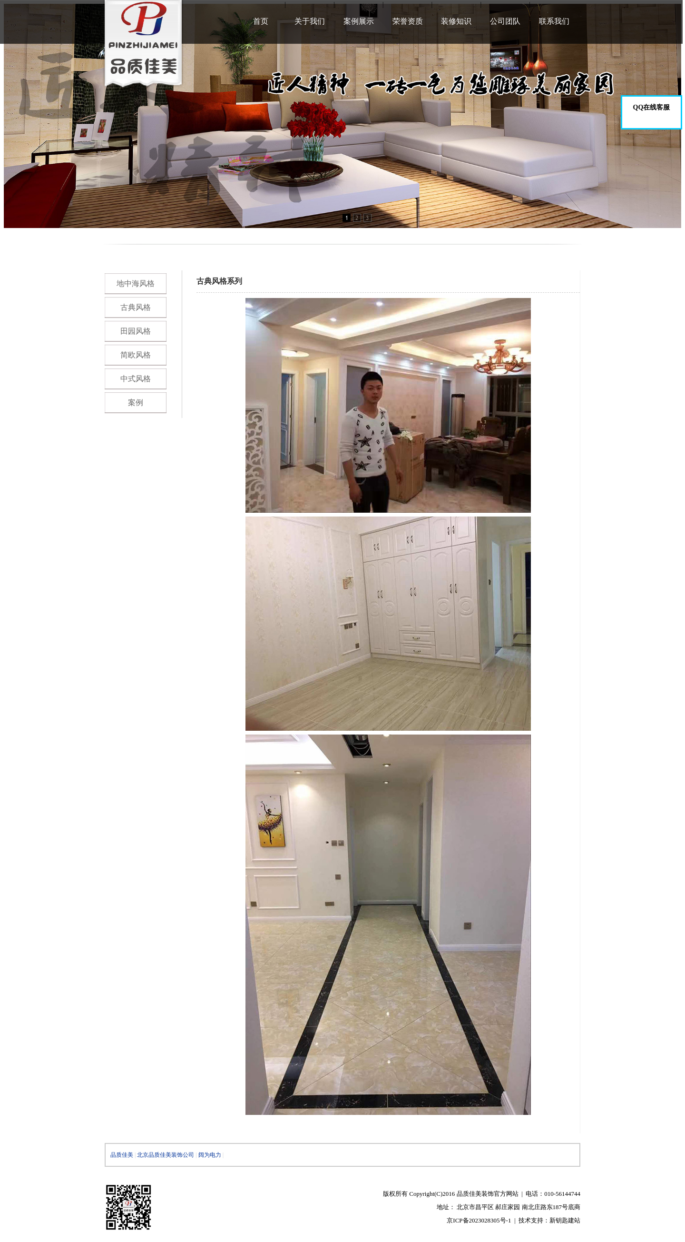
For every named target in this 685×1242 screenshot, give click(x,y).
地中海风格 (136, 283)
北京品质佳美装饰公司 (165, 1155)
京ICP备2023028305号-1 (479, 1220)
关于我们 (309, 21)
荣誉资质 (407, 21)
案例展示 (358, 21)
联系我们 (554, 21)
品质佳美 (121, 1155)
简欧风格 (135, 355)
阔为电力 (209, 1155)
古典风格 (135, 307)
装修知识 (456, 21)
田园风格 (135, 331)
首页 (260, 21)
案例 (135, 402)
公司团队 (505, 21)
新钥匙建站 (564, 1220)
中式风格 (135, 379)
